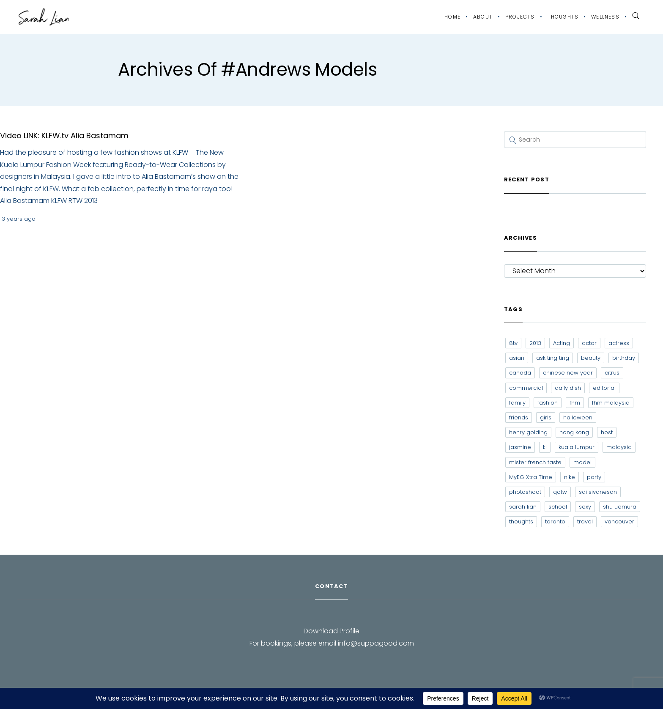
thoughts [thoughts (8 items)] (521, 521)
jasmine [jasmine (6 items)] (520, 447)
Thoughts (563, 16)
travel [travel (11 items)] (585, 521)
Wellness (605, 16)
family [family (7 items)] (517, 403)
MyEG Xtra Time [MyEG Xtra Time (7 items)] (530, 477)
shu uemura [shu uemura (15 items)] (619, 507)
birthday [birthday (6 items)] (623, 358)
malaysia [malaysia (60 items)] (619, 447)
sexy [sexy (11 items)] (585, 507)
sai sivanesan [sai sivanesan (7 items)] (598, 492)
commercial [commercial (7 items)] (526, 388)
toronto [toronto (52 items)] (555, 521)
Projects (520, 16)
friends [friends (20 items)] (518, 417)
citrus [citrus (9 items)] (612, 373)
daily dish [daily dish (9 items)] (568, 388)
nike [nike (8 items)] (569, 477)
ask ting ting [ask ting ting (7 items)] (552, 358)
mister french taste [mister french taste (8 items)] (535, 462)
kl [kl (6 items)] (545, 447)
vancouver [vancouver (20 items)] (619, 521)
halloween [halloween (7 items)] (577, 417)
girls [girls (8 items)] (545, 417)
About (483, 16)
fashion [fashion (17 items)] (547, 403)
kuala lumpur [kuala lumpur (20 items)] (577, 447)
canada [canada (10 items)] (520, 373)
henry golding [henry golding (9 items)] (528, 432)
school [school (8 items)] (557, 507)
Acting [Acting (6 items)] (561, 343)
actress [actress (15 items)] (618, 343)
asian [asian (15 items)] (516, 358)
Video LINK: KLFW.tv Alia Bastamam (64, 135)
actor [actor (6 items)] (589, 343)
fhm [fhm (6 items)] (575, 403)
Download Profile (331, 631)
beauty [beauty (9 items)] (590, 358)
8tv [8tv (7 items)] (513, 343)
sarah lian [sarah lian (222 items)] (523, 507)
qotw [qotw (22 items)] (560, 492)
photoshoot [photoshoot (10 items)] (525, 492)
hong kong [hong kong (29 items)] (574, 432)
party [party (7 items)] (594, 477)
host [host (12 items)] (607, 432)
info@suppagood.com (376, 643)
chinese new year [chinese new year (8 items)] (568, 373)
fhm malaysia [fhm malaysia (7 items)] (611, 403)
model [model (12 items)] (582, 462)
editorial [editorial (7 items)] (604, 388)
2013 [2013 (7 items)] (535, 343)
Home (452, 16)
